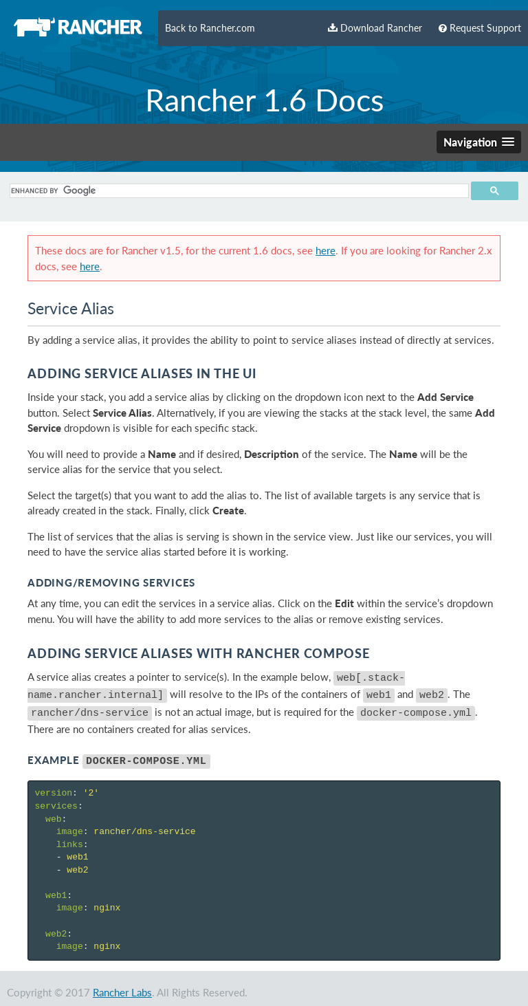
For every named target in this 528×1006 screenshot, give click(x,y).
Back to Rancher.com (210, 28)
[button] (479, 142)
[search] (237, 191)
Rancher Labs (122, 984)
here (326, 250)
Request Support (480, 28)
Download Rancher (375, 28)
